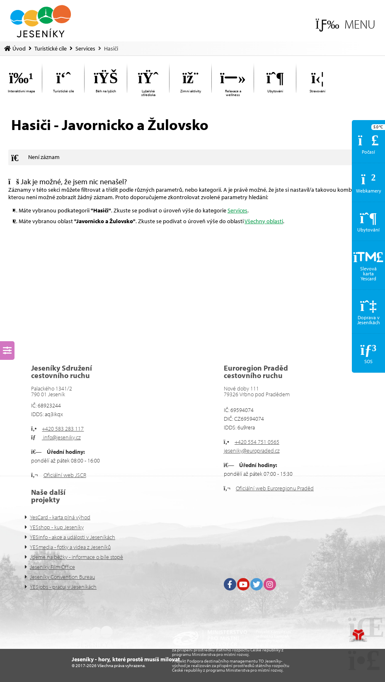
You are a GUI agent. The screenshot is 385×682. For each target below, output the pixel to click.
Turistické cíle (50, 48)
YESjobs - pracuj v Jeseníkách (63, 586)
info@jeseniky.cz (61, 437)
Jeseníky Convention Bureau (62, 577)
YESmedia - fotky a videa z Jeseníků (70, 547)
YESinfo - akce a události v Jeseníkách (72, 537)
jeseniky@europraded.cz (252, 450)
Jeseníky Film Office (52, 567)
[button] (345, 24)
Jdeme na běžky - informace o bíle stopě (76, 557)
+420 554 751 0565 (257, 442)
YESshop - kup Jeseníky (57, 527)
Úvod (41, 21)
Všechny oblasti (264, 221)
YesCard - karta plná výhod (60, 517)
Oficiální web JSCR (65, 475)
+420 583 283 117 (63, 428)
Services (85, 48)
